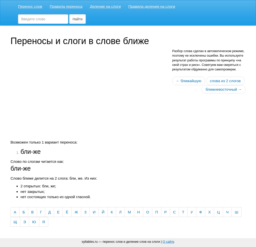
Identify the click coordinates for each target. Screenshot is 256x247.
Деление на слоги (105, 6)
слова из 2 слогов (225, 81)
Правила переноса (66, 6)
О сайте (168, 241)
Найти (77, 19)
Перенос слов (30, 6)
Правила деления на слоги (151, 6)
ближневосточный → (224, 89)
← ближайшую (189, 81)
